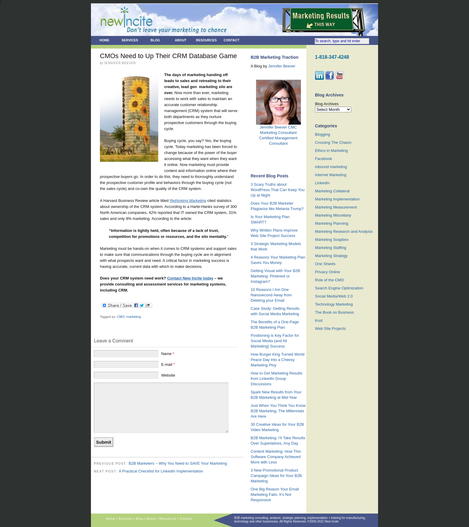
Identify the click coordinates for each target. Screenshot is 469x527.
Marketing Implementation (337, 199)
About (180, 40)
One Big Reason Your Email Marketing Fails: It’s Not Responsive (275, 494)
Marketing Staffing (330, 247)
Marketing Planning (331, 223)
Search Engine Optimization (339, 288)
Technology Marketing (334, 304)
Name (167, 353)
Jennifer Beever (282, 66)
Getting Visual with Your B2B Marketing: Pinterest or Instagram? (275, 276)
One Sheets (325, 264)
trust (318, 320)
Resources (206, 40)
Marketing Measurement (336, 207)
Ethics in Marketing (331, 150)
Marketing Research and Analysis (344, 231)
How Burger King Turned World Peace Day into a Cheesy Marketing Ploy (277, 359)
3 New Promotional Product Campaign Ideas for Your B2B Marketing (276, 475)
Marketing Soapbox (331, 239)
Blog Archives (327, 104)
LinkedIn (322, 183)
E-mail (168, 364)
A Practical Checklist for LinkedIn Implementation (161, 471)
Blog (155, 40)
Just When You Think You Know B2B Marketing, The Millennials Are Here (278, 411)
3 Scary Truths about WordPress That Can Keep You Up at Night (277, 189)
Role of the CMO (329, 280)
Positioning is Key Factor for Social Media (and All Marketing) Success (275, 340)
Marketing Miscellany (333, 215)
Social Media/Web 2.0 (334, 296)
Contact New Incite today (190, 278)
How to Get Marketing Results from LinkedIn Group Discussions (276, 378)
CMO (121, 316)
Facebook (323, 158)
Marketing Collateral (332, 191)
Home (104, 40)
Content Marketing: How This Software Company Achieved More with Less (276, 456)
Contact (232, 40)
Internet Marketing (330, 175)
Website (168, 375)
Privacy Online (327, 272)
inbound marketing (331, 166)
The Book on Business (334, 312)
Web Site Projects (330, 328)
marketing (134, 316)
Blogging (322, 134)
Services (129, 40)
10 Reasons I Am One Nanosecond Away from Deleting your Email (271, 295)
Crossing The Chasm (333, 142)
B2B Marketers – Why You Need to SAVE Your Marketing (178, 463)
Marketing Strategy (331, 255)
